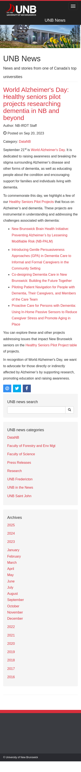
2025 (11, 525)
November (15, 612)
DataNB (25, 141)
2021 (11, 635)
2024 (11, 533)
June (11, 581)
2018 (11, 660)
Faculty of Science (21, 454)
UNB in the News (20, 487)
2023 (11, 542)
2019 (11, 652)
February (14, 556)
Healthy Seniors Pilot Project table (51, 345)
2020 (11, 643)
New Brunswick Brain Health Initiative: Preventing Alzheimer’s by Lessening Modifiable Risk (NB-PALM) (40, 235)
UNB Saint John (19, 496)
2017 (11, 669)
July (10, 587)
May (10, 575)
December (15, 618)
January (13, 550)
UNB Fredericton (20, 479)
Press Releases (19, 462)
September (15, 600)
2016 (11, 677)
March (12, 562)
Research (14, 471)
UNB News (55, 20)
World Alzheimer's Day (48, 150)
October (13, 606)
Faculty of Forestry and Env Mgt (31, 446)
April (10, 569)
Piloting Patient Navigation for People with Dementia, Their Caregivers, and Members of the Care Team (44, 293)
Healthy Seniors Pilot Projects (31, 202)
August (12, 593)
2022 (11, 627)
